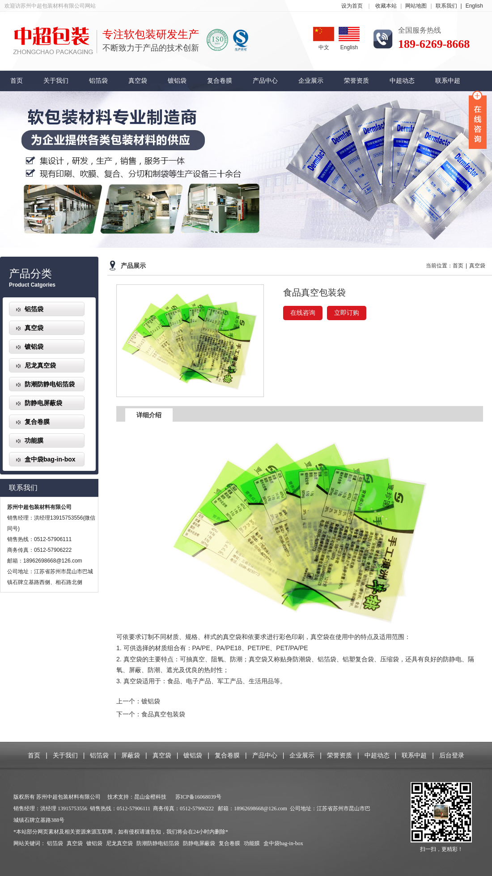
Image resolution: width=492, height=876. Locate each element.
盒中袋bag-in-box (50, 459)
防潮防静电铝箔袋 (50, 384)
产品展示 (133, 265)
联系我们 (451, 6)
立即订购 (346, 312)
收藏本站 (386, 6)
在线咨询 (302, 312)
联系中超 (447, 80)
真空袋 (137, 80)
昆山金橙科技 (150, 797)
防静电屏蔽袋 (43, 402)
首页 (16, 80)
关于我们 (55, 80)
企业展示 (310, 80)
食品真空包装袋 (163, 714)
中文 (323, 39)
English (474, 6)
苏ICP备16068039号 (198, 797)
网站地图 (416, 6)
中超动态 (402, 80)
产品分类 (30, 273)
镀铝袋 (177, 80)
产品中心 (265, 80)
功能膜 (34, 440)
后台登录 (451, 755)
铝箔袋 (98, 80)
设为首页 (352, 6)
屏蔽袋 (130, 755)
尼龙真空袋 (40, 365)
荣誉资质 (356, 80)
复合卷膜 (219, 80)
